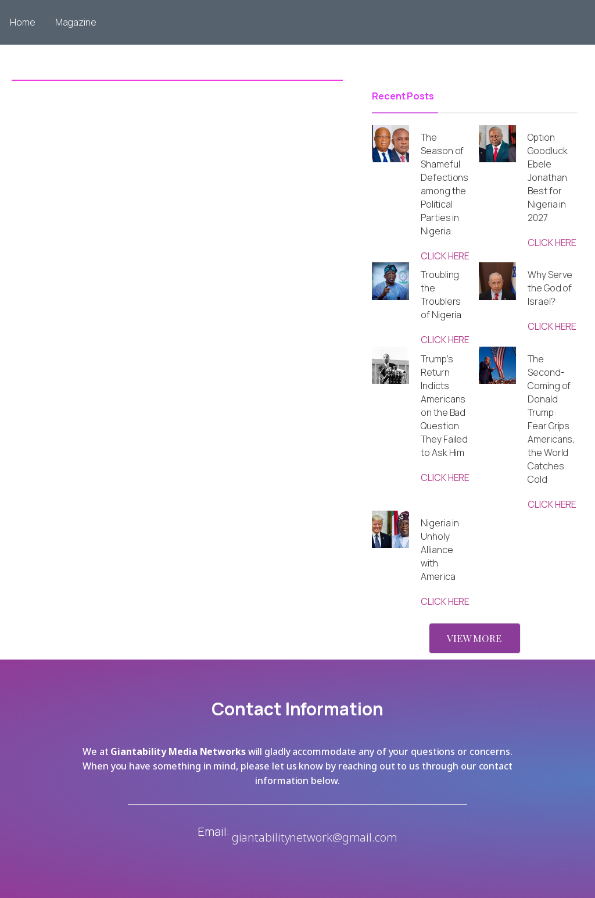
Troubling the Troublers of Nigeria (441, 294)
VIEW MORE (474, 638)
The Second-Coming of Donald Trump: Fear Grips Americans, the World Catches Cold (551, 419)
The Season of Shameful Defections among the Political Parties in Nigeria (444, 184)
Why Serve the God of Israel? (550, 288)
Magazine (75, 22)
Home (22, 22)
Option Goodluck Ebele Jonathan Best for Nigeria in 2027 (547, 177)
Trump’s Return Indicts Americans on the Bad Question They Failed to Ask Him (444, 405)
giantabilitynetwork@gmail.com (314, 837)
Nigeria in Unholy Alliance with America (440, 549)
